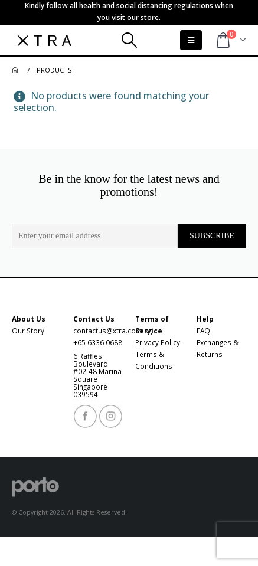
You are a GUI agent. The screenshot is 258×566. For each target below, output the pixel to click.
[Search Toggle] (129, 40)
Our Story (28, 330)
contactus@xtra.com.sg (112, 330)
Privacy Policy (157, 342)
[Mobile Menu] (191, 40)
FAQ (203, 330)
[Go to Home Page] (16, 70)
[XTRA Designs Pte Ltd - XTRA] (44, 40)
